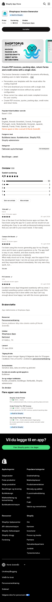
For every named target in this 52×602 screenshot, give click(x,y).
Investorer (31, 531)
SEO (28, 498)
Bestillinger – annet (10, 157)
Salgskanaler (7, 476)
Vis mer (4, 268)
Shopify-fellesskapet (11, 531)
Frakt (29, 502)
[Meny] (49, 4)
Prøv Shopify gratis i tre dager (26, 447)
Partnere (30, 540)
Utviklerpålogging (9, 571)
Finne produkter (8, 480)
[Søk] (44, 4)
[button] (26, 400)
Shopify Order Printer (17, 398)
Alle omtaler (24, 200)
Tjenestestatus (33, 553)
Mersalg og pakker (34, 489)
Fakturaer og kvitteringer (12, 149)
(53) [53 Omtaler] (16, 23)
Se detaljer (6, 388)
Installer (26, 29)
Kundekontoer (23, 137)
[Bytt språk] (16, 565)
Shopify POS (35, 137)
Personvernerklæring (10, 320)
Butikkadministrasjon (11, 505)
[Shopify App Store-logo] (11, 3)
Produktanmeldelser (35, 484)
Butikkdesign (7, 493)
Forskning (6, 540)
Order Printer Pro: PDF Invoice (20, 406)
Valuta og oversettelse (36, 506)
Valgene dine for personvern (14, 595)
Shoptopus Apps (28, 23)
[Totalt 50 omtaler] (49, 181)
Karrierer (30, 526)
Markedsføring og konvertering (9, 499)
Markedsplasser (33, 480)
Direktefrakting (33, 476)
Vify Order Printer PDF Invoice (20, 418)
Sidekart (5, 589)
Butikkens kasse (9, 137)
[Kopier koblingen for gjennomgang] (10, 209)
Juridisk (30, 548)
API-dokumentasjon (10, 526)
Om (28, 522)
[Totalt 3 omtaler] (49, 184)
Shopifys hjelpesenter (11, 522)
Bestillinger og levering (11, 489)
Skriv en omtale (9, 200)
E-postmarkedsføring (36, 493)
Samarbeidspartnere (35, 544)
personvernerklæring (41, 359)
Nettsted (6, 337)
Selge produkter (9, 484)
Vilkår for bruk (8, 577)
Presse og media (34, 535)
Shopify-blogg (8, 535)
